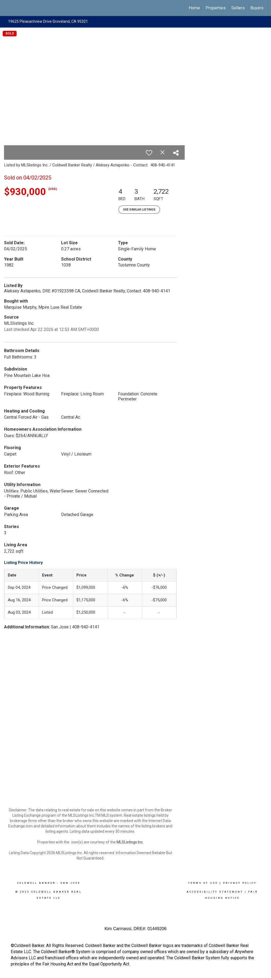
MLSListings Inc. (130, 842)
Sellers (238, 7)
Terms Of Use (203, 883)
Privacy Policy (240, 883)
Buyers (256, 7)
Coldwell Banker (36, 883)
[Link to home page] (7, 8)
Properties (216, 7)
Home (194, 7)
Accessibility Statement (215, 892)
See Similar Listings (139, 209)
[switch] (149, 153)
